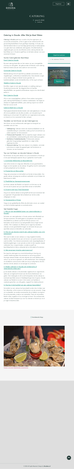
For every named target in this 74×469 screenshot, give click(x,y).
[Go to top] (69, 457)
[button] (68, 3)
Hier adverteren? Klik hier (58, 59)
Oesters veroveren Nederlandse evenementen (16, 368)
